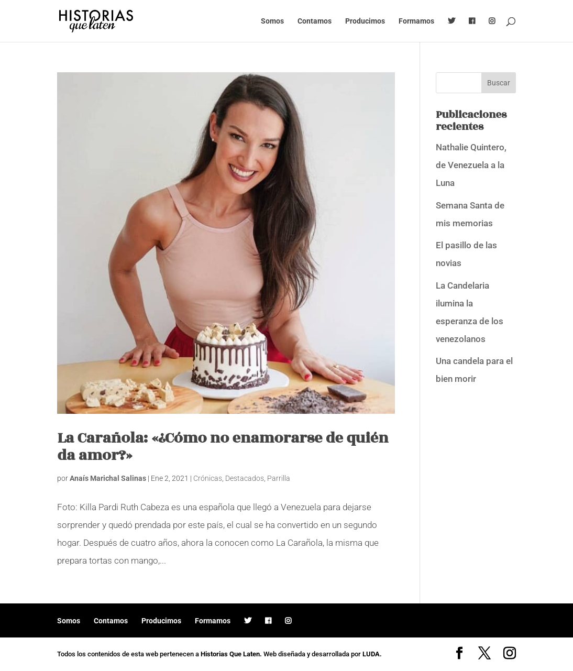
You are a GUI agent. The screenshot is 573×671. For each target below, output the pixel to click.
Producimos (365, 21)
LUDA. (372, 654)
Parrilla (278, 478)
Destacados (244, 478)
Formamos (416, 21)
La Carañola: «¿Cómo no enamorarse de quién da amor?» (222, 447)
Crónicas (207, 478)
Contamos (314, 21)
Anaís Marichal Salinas (108, 478)
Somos (272, 21)
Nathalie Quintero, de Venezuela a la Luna (471, 165)
